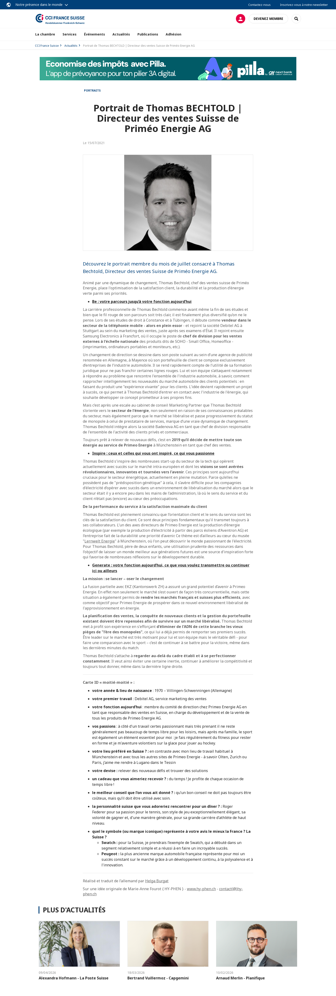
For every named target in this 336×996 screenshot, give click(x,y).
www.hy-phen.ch (201, 888)
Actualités (121, 34)
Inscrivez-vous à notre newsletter (304, 5)
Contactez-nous (259, 5)
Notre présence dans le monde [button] (39, 4)
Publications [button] (147, 34)
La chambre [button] (45, 34)
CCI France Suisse (47, 46)
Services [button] (70, 34)
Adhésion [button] (173, 34)
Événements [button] (94, 34)
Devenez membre (268, 18)
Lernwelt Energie (99, 541)
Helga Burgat (156, 880)
